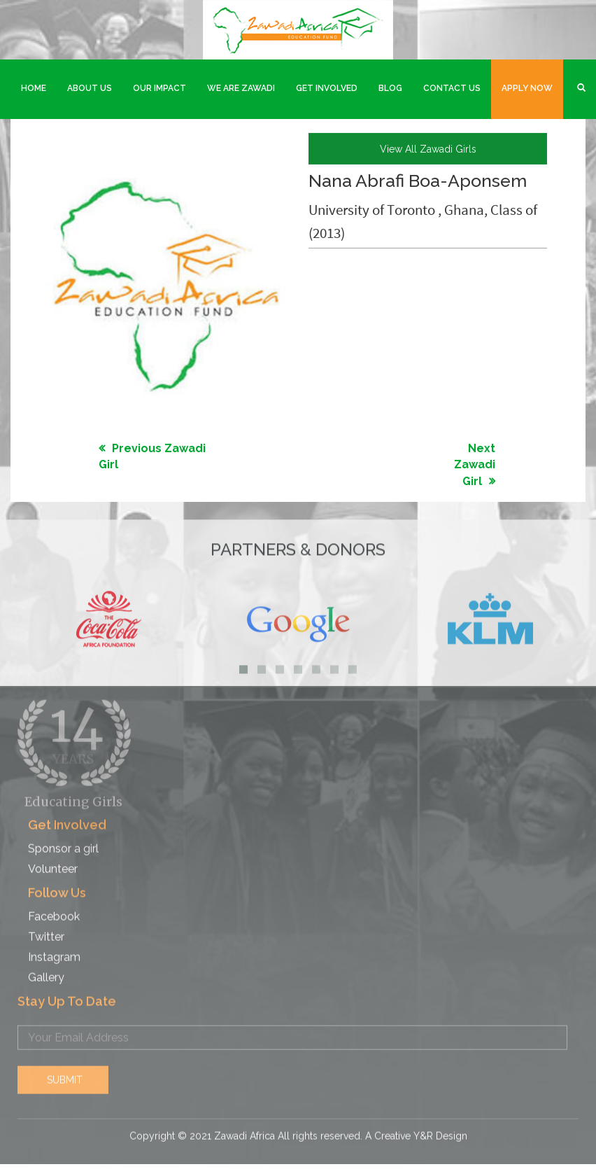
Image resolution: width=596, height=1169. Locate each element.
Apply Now (527, 88)
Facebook (54, 909)
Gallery (46, 969)
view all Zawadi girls (428, 147)
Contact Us (452, 88)
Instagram (54, 949)
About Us (89, 88)
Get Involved (326, 88)
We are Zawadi (241, 88)
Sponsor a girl (63, 841)
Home (33, 88)
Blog (390, 88)
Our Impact (159, 88)
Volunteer (53, 861)
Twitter (46, 929)
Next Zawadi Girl (474, 464)
